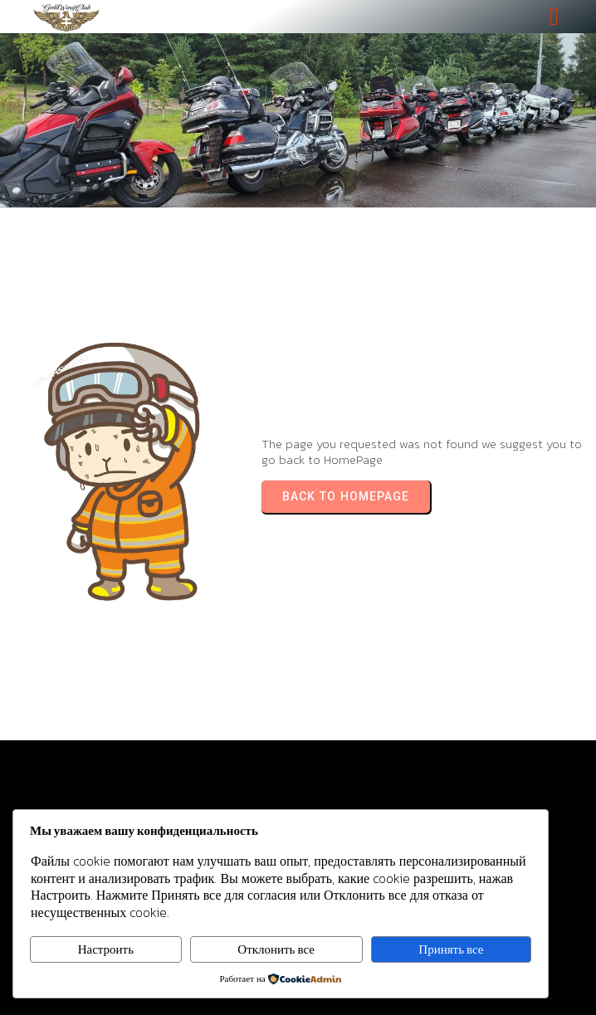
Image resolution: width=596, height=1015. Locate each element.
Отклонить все (276, 949)
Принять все (450, 949)
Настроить (106, 949)
